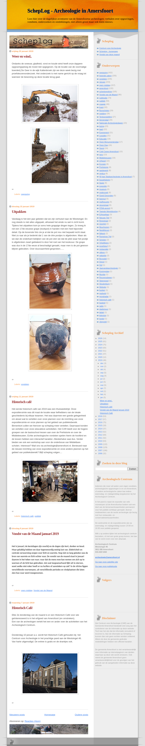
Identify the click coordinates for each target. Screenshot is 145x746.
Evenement (104, 133)
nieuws (102, 82)
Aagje (101, 183)
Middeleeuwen (105, 158)
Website (102, 287)
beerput (102, 199)
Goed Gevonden (106, 196)
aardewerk (103, 170)
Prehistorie (103, 167)
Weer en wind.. (22, 56)
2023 (100, 348)
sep (102, 373)
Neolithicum (104, 230)
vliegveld (103, 322)
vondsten (25, 384)
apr (102, 388)
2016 (100, 422)
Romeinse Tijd (105, 237)
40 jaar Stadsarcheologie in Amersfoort (115, 177)
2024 (100, 345)
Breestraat (103, 221)
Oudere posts (81, 714)
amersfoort (103, 88)
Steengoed (103, 281)
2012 (100, 435)
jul (101, 379)
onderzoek (103, 192)
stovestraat (104, 205)
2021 (100, 354)
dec (102, 363)
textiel (101, 319)
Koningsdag (104, 271)
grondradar (104, 296)
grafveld (102, 293)
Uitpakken (19, 211)
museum (102, 189)
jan (101, 397)
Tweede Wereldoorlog (108, 211)
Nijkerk (102, 233)
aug (102, 376)
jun (101, 382)
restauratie (103, 249)
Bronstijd (103, 259)
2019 (100, 360)
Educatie (103, 139)
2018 (100, 416)
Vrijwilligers (104, 243)
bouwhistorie (104, 180)
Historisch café (21, 402)
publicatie (103, 98)
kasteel (102, 303)
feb (101, 394)
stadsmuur (103, 309)
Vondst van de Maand (43, 590)
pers (101, 155)
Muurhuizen (104, 227)
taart (101, 129)
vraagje (102, 104)
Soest (101, 148)
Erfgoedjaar (104, 214)
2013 (100, 432)
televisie (102, 315)
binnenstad (104, 120)
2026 (100, 338)
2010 (100, 441)
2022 (100, 351)
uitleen (102, 252)
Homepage (49, 714)
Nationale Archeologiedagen (111, 123)
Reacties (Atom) (33, 721)
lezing (101, 126)
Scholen (102, 240)
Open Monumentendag (109, 142)
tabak (101, 312)
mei (102, 385)
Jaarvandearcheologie (108, 268)
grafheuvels (104, 202)
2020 (100, 357)
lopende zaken (105, 76)
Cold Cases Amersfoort (109, 151)
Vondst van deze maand (109, 54)
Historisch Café (22, 608)
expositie (103, 186)
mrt (102, 391)
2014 (100, 429)
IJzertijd (102, 224)
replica (102, 173)
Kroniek (102, 164)
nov (102, 366)
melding (102, 114)
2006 (100, 453)
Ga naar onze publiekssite (106, 566)
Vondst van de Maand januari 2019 (35, 534)
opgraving (25, 194)
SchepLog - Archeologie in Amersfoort (70, 11)
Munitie (102, 274)
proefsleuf (103, 246)
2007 (100, 450)
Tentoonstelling (105, 117)
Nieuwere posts (17, 714)
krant (101, 107)
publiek (38, 516)
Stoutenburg (104, 284)
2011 (100, 438)
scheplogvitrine (105, 92)
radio (101, 306)
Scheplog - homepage (108, 51)
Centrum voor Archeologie (110, 48)
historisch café (27, 516)
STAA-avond (104, 208)
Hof (100, 265)
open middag (26, 590)
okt (101, 369)
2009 (100, 444)
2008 (100, 447)
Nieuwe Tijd (104, 218)
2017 (100, 419)
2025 (100, 341)
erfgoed (102, 161)
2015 (100, 425)
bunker (102, 290)
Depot (101, 262)
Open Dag (103, 145)
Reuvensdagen (105, 278)
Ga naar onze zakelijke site (106, 562)
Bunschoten (104, 110)
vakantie (102, 255)
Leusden (102, 136)
